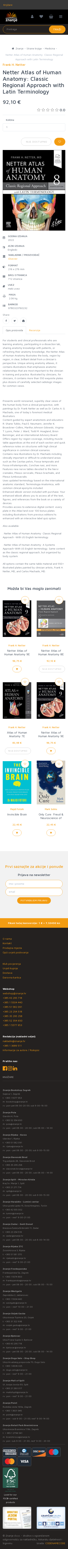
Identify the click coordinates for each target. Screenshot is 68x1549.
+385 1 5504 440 (12, 1002)
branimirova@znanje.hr (18, 1437)
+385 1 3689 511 (12, 1045)
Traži (57, 29)
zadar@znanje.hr (14, 1235)
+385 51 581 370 (13, 1254)
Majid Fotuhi (17, 809)
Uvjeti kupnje (10, 968)
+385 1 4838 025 (13, 1366)
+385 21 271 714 (13, 1187)
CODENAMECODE (55, 1543)
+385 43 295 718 (12, 997)
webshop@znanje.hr (14, 993)
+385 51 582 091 (12, 1006)
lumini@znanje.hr (15, 1213)
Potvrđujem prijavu (34, 900)
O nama (7, 938)
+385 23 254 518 (12, 1011)
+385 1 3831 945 (13, 1410)
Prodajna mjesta (12, 947)
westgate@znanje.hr (16, 1302)
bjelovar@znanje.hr (16, 1347)
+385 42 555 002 (13, 1209)
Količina (10, 119)
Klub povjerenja (12, 963)
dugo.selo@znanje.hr (17, 1370)
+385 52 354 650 (12, 1020)
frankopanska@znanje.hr (18, 1280)
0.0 (51, 110)
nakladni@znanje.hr (14, 1041)
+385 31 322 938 (13, 1321)
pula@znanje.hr (14, 1124)
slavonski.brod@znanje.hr (19, 1168)
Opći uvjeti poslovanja (15, 952)
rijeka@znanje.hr (14, 1146)
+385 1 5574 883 (13, 1276)
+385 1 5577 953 (12, 1025)
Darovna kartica (12, 977)
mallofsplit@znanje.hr (17, 1392)
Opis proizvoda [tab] (14, 330)
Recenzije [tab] (34, 330)
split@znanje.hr (14, 1191)
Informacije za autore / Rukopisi (21, 1050)
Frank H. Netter (17, 645)
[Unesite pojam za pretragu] (34, 29)
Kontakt (7, 943)
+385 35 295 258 (12, 1016)
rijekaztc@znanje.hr (16, 1258)
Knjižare (7, 4)
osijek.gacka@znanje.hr (18, 1325)
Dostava (7, 972)
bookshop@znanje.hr (17, 1101)
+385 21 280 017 (13, 1388)
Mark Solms (51, 809)
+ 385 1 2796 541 (13, 1433)
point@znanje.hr (14, 1414)
